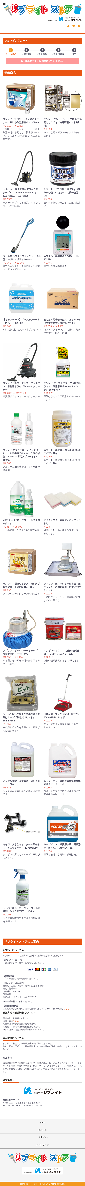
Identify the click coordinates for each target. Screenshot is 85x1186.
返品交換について (13, 1038)
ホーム (42, 1122)
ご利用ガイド (42, 1137)
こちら (66, 1008)
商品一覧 (42, 1130)
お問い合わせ (42, 1145)
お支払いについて (13, 950)
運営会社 (9, 1080)
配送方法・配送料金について (19, 1012)
